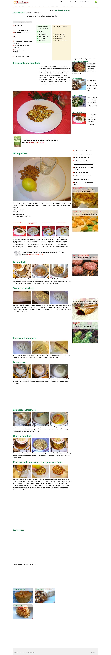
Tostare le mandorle (23, 288)
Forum (62, 1)
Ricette (16, 6)
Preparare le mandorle (24, 338)
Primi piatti (29, 6)
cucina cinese (39, 589)
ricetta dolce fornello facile (81, 179)
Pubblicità (93, 652)
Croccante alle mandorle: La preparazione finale (38, 462)
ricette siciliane (18, 605)
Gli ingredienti (20, 153)
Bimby (63, 6)
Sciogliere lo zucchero (24, 409)
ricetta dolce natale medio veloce (83, 175)
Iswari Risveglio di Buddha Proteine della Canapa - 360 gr (40, 140)
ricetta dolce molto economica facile (83, 164)
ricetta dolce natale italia (81, 160)
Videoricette (81, 6)
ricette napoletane (19, 589)
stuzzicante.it (59, 10)
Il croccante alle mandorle (26, 62)
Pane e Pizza (51, 6)
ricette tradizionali (19, 12)
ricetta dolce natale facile (81, 172)
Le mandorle (19, 262)
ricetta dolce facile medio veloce (82, 157)
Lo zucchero (19, 362)
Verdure (58, 6)
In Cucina (73, 6)
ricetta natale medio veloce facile (83, 150)
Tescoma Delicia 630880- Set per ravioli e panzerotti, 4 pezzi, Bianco (43, 252)
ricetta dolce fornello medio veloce (83, 154)
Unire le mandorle (22, 436)
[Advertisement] (31, 10)
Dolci (45, 6)
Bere (68, 6)
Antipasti (22, 6)
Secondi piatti (38, 6)
